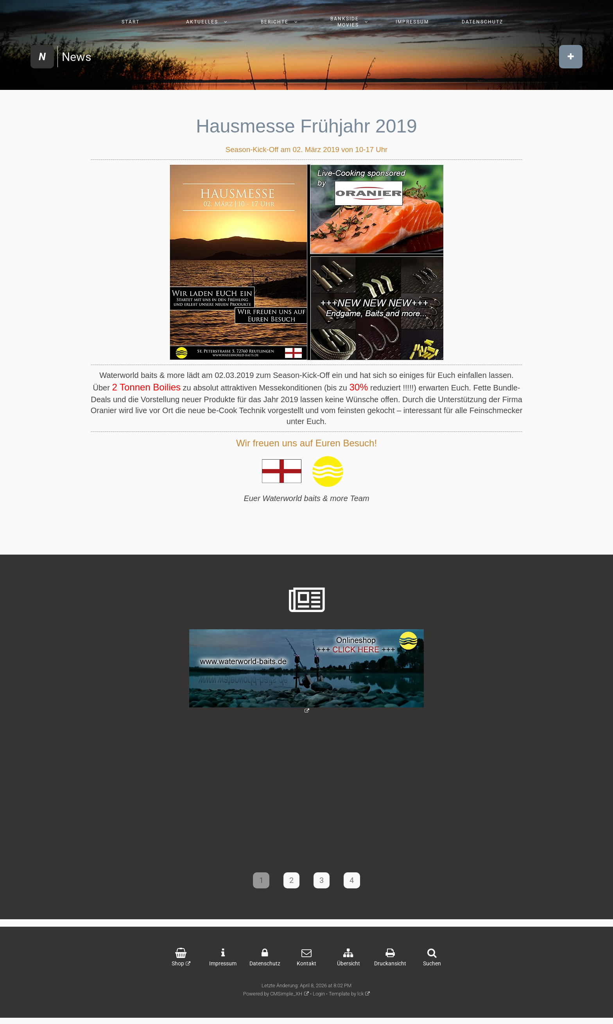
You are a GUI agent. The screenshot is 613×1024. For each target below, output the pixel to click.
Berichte (275, 22)
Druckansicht (390, 967)
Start (131, 22)
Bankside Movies (344, 22)
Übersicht (348, 967)
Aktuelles (202, 22)
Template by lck (346, 997)
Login (319, 997)
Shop (178, 967)
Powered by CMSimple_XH (272, 997)
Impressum (412, 22)
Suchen (432, 967)
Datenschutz (482, 22)
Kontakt (306, 967)
